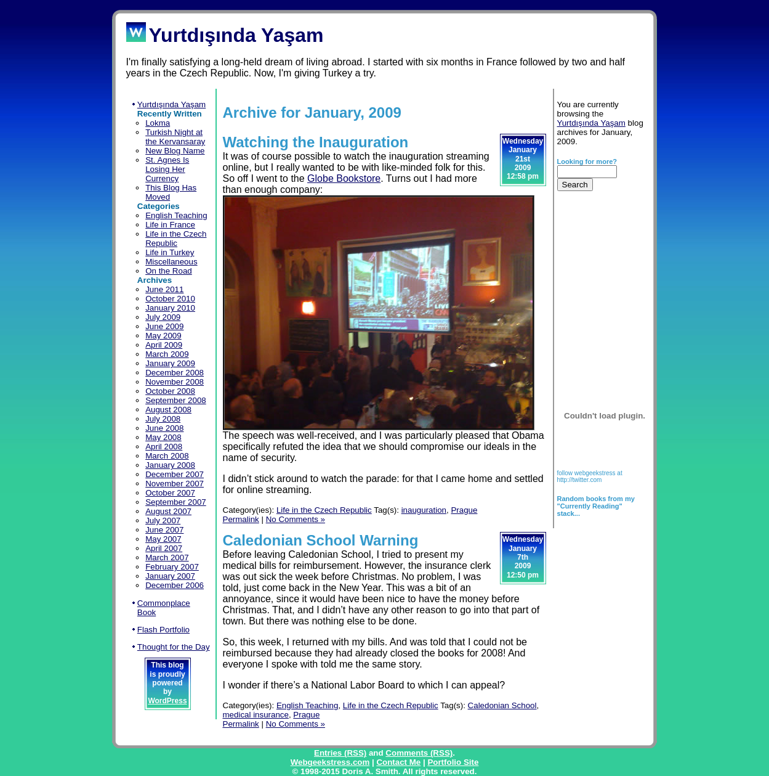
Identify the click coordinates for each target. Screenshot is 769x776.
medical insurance (256, 714)
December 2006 (174, 585)
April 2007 (163, 548)
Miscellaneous (171, 261)
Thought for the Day (173, 646)
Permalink (241, 519)
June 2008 (164, 428)
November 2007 (174, 483)
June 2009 (164, 326)
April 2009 (163, 344)
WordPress (167, 700)
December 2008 (174, 372)
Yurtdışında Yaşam (171, 104)
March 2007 (166, 557)
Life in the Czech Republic (175, 238)
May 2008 (163, 437)
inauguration (423, 510)
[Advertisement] (596, 283)
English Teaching (176, 215)
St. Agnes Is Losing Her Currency (167, 169)
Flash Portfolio (163, 629)
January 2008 (170, 465)
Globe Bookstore (343, 178)
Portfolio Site (452, 762)
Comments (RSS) (419, 753)
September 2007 (175, 502)
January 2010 (170, 307)
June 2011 (164, 289)
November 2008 (174, 381)
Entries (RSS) (340, 753)
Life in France (170, 224)
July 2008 (162, 418)
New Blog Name (174, 150)
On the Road (168, 271)
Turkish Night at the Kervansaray (175, 137)
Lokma (157, 123)
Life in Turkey (169, 252)
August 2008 (168, 409)
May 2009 (163, 335)
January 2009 (170, 363)
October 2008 (170, 391)
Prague (464, 510)
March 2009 (166, 354)
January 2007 (170, 576)
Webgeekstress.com (330, 762)
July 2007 (162, 520)
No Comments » (295, 519)
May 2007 (163, 539)
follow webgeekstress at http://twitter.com (589, 476)
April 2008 (163, 446)
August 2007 (168, 511)
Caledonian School (502, 705)
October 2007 (170, 492)
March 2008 (166, 455)
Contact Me (398, 762)
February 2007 (172, 566)
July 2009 (162, 317)
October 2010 (170, 298)
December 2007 (174, 474)
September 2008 (175, 400)
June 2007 (164, 529)
